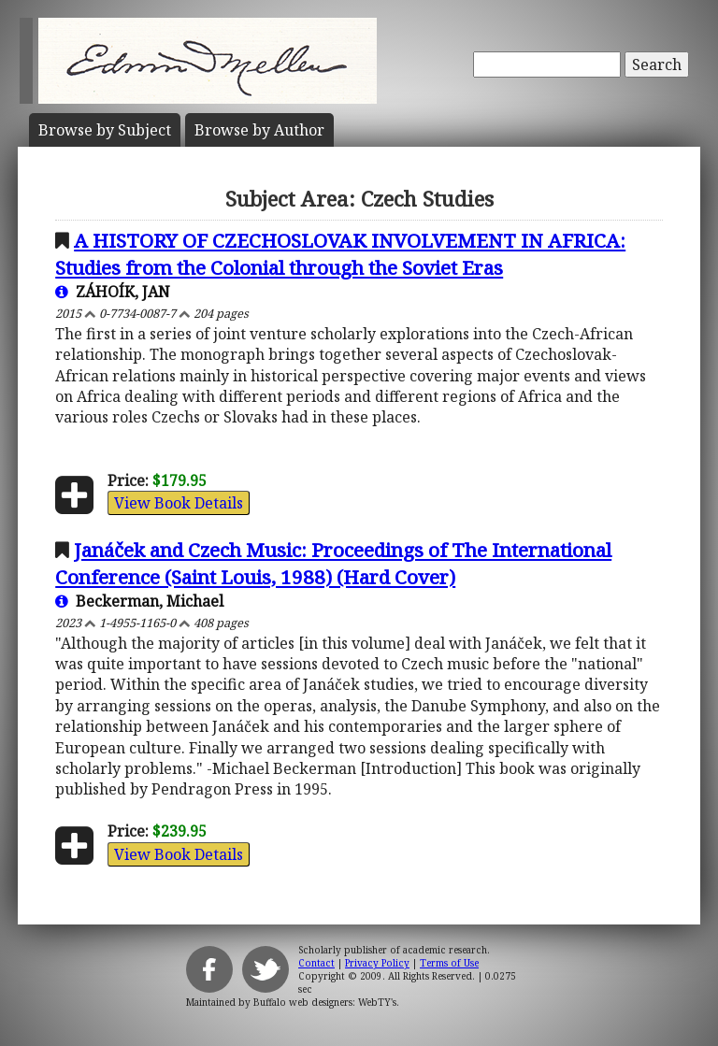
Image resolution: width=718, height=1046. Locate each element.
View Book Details (178, 503)
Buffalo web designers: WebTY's (324, 1002)
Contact (316, 962)
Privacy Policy (377, 962)
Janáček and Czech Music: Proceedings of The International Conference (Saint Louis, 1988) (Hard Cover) (333, 563)
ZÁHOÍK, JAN (112, 291)
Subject (104, 129)
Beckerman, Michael (139, 601)
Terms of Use (449, 962)
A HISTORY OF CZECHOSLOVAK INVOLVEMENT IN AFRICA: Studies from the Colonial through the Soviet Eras (340, 253)
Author (259, 129)
